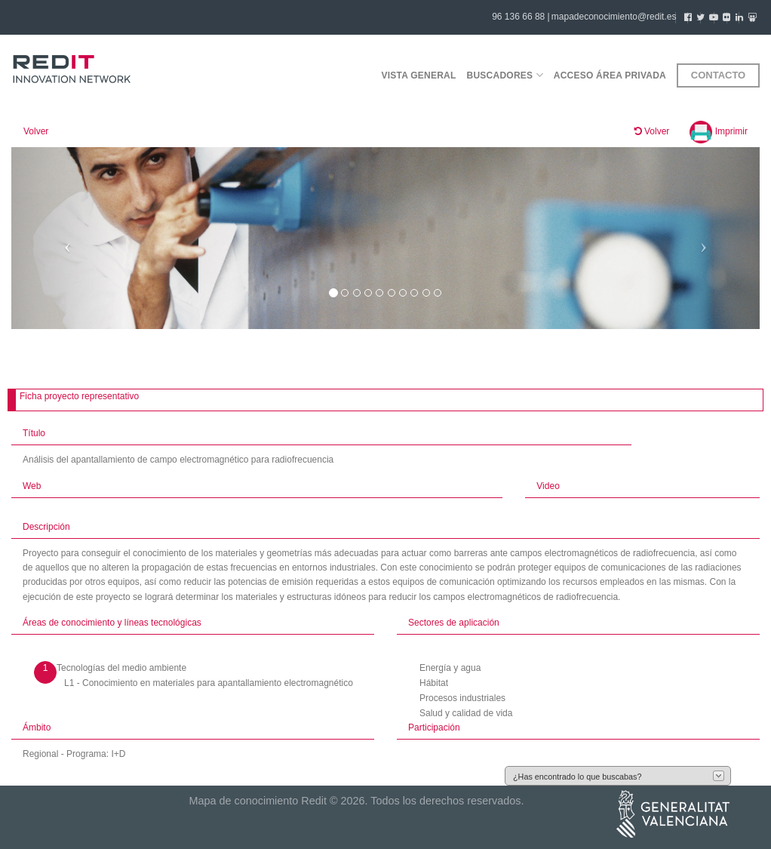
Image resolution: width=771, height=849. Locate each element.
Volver (35, 131)
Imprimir (719, 131)
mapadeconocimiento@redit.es (614, 16)
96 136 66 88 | (521, 16)
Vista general (418, 75)
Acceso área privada (610, 75)
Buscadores (505, 75)
